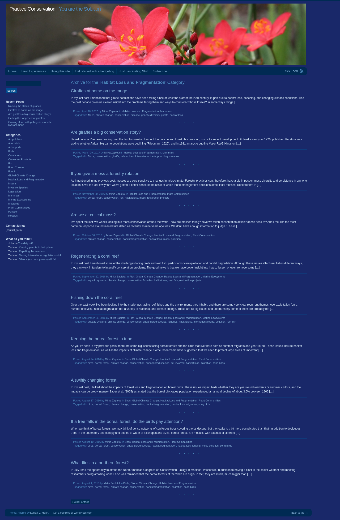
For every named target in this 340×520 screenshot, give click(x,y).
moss (143, 197)
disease (135, 115)
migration (205, 363)
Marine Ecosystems (214, 276)
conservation (122, 115)
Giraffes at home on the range (99, 91)
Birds (128, 359)
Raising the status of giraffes (24, 106)
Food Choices (16, 167)
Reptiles (13, 215)
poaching (162, 156)
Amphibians (15, 139)
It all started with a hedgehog (94, 71)
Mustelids (13, 203)
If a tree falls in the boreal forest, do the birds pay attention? (127, 421)
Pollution (13, 211)
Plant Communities (178, 193)
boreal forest (95, 197)
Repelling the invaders (32, 251)
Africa (91, 115)
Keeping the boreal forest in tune (101, 339)
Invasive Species (18, 187)
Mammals (166, 111)
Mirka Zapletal (110, 111)
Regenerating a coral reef (95, 256)
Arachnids (14, 143)
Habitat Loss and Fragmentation (140, 111)
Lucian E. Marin (39, 512)
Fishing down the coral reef (96, 297)
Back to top (297, 512)
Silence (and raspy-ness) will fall (37, 259)
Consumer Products (19, 159)
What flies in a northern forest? (100, 462)
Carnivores (14, 155)
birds (91, 363)
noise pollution (210, 445)
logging (196, 445)
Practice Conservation (32, 9)
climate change (104, 115)
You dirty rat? (25, 243)
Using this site (60, 71)
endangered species (154, 321)
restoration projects (158, 197)
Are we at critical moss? (93, 215)
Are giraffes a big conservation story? (106, 132)
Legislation (14, 191)
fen (121, 197)
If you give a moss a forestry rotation (105, 173)
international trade (145, 156)
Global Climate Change (139, 235)
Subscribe (160, 71)
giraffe (164, 115)
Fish (131, 276)
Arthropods (14, 147)
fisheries (148, 280)
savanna (174, 156)
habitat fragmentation (135, 239)
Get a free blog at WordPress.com (72, 512)
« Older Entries (80, 501)
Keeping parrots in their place (36, 247)
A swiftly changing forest (93, 380)
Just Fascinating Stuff (133, 71)
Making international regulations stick (40, 255)
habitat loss (176, 115)
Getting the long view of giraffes (26, 118)
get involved (178, 363)
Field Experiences (33, 71)
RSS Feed (291, 71)
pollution (176, 239)
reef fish (173, 280)
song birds (219, 363)
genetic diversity (150, 115)
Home (12, 71)
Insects (12, 183)
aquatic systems (97, 280)
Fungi (11, 171)
